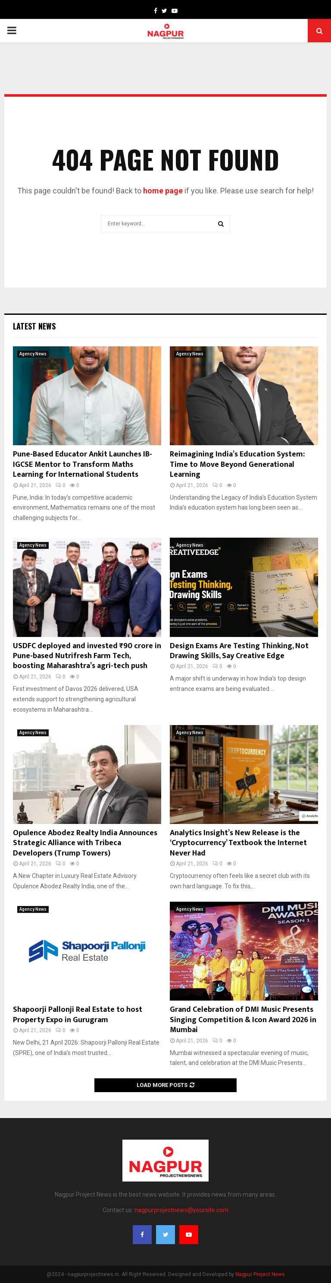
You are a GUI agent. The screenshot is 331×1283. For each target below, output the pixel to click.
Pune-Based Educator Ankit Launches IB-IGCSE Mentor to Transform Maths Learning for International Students (82, 464)
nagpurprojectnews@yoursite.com (181, 1210)
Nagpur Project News (260, 1274)
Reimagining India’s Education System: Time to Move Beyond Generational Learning (237, 464)
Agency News (33, 354)
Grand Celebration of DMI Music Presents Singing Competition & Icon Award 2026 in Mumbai (243, 1019)
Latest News (34, 326)
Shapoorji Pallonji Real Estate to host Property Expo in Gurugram (77, 1014)
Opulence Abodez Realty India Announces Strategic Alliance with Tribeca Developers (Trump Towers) (85, 843)
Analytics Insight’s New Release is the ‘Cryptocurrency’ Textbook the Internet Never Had (238, 843)
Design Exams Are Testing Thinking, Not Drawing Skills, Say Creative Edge (239, 651)
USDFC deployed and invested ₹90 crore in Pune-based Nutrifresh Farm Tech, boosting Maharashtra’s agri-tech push (87, 656)
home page (163, 190)
